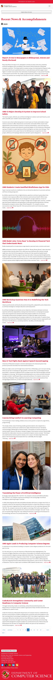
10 (31, 630)
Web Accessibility (5, 667)
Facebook (2, 665)
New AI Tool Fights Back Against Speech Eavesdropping (25, 361)
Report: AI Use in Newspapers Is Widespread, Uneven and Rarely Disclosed (26, 58)
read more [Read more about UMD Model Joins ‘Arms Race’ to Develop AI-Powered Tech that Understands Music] (44, 260)
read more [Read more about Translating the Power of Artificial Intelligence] (32, 513)
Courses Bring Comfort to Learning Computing (21, 418)
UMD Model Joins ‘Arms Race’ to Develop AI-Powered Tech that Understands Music (26, 242)
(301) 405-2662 (11, 662)
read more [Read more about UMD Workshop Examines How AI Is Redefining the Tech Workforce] (10, 322)
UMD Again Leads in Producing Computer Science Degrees (26, 543)
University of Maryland (26, 1)
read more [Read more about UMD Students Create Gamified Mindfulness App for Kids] (10, 207)
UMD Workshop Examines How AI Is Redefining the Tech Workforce (25, 300)
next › (47, 630)
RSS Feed (17, 665)
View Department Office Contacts (9, 650)
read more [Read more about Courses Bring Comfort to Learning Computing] (12, 438)
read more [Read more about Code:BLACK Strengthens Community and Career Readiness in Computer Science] (18, 625)
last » (3, 632)
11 (34, 630)
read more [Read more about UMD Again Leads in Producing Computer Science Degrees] (47, 562)
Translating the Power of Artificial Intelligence (21, 493)
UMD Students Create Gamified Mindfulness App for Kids (25, 187)
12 (37, 630)
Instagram (10, 665)
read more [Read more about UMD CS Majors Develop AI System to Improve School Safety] (45, 133)
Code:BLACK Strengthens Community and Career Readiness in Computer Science (22, 601)
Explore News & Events (26, 12)
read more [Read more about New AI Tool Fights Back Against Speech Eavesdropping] (36, 379)
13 (40, 630)
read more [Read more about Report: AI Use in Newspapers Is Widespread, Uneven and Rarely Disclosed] (44, 75)
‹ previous (9, 630)
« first (3, 630)
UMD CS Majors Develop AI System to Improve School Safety (24, 112)
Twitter (6, 665)
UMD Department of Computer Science (21, 6)
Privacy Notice (14, 667)
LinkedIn (13, 665)
